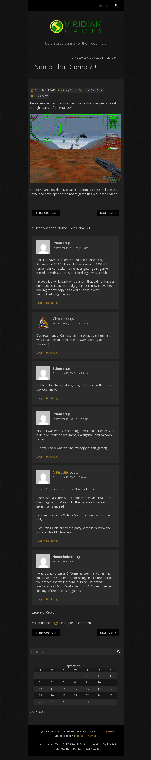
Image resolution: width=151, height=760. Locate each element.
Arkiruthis (61, 472)
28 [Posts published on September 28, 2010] (63, 702)
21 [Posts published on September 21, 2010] (63, 695)
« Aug (33, 712)
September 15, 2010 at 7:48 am (70, 477)
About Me (53, 744)
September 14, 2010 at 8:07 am (70, 247)
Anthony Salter (68, 90)
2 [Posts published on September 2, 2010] (86, 676)
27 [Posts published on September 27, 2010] (52, 702)
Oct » (42, 712)
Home (70, 58)
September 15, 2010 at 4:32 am (70, 418)
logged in (57, 623)
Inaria (96, 744)
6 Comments (41, 95)
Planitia (77, 748)
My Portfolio (110, 744)
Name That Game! (84, 58)
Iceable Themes (86, 735)
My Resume (62, 748)
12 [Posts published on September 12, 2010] (40, 689)
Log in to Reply (47, 303)
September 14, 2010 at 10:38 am (71, 323)
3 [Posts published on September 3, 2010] (98, 676)
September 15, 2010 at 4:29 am (71, 373)
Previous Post (45, 213)
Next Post (108, 213)
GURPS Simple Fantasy (76, 744)
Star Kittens (92, 748)
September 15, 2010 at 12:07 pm (71, 561)
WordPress (107, 731)
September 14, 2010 (44, 90)
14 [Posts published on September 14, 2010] (63, 689)
